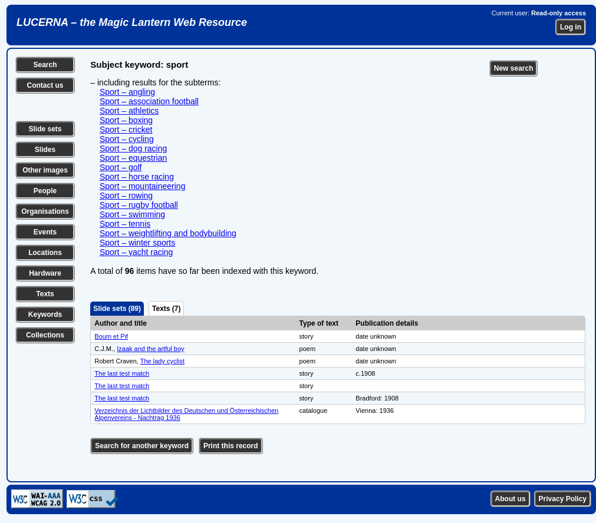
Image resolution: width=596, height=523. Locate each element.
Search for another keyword (142, 446)
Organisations (45, 211)
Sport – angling (127, 92)
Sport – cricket (126, 129)
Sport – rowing (126, 195)
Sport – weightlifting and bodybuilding (168, 233)
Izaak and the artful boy (150, 348)
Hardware (45, 273)
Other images (45, 170)
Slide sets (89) (117, 308)
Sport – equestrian (133, 158)
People (45, 191)
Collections (45, 335)
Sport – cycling (127, 139)
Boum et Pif (111, 336)
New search (514, 68)
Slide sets (44, 129)
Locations (45, 253)
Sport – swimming (132, 214)
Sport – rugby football (139, 205)
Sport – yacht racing (136, 252)
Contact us (45, 85)
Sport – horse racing (137, 176)
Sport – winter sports (137, 242)
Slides (45, 149)
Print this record (230, 446)
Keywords (45, 314)
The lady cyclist (162, 361)
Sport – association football (149, 101)
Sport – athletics (129, 110)
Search (45, 65)
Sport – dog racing (133, 148)
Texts (45, 294)
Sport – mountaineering (143, 186)
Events (45, 232)
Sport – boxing (126, 120)
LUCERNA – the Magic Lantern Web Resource (132, 22)
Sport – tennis (125, 224)
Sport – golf (121, 167)
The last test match (121, 373)
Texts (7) (166, 308)
